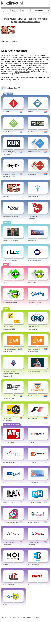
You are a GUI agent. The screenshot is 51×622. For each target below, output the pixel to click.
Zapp (5, 282)
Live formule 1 (32, 418)
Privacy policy (26, 617)
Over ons (4, 617)
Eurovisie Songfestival (10, 216)
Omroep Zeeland (33, 522)
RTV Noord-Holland (34, 502)
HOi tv (5, 564)
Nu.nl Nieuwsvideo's (34, 260)
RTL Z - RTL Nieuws (10, 260)
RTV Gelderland (33, 482)
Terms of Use (14, 617)
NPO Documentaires (34, 152)
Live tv (5, 11)
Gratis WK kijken (11, 19)
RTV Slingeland (8, 584)
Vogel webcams (33, 196)
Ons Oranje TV (33, 396)
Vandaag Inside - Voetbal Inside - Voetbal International (11, 374)
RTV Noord (31, 442)
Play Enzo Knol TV (12, 88)
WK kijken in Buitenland (29, 22)
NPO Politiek (32, 174)
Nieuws (15, 11)
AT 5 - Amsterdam (9, 442)
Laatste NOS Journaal (10, 240)
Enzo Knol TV (8, 196)
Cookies (36, 617)
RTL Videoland (32, 132)
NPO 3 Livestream (9, 132)
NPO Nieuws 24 (33, 240)
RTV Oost (6, 482)
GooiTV (5, 604)
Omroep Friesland (9, 462)
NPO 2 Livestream (34, 112)
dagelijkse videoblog (22, 72)
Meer (25, 11)
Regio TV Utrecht (9, 502)
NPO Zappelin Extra (10, 302)
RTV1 (29, 584)
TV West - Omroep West (11, 522)
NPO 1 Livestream (9, 112)
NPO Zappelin (32, 282)
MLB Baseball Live (34, 371)
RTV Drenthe (32, 462)
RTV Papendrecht (33, 564)
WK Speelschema (28, 19)
